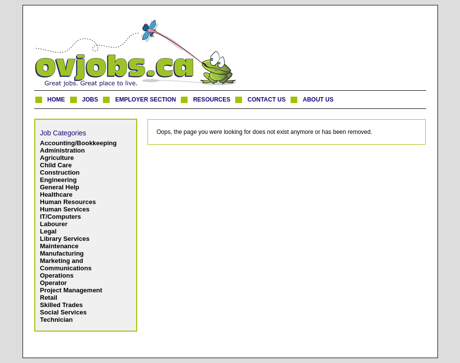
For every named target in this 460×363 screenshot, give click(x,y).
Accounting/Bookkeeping (78, 143)
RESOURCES (211, 99)
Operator (53, 282)
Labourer (54, 224)
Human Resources (68, 202)
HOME (56, 99)
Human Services (65, 209)
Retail (48, 297)
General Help (59, 187)
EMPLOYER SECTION (145, 99)
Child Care (56, 165)
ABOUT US (318, 99)
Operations (57, 275)
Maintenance (59, 246)
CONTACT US (266, 99)
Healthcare (56, 194)
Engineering (58, 179)
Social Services (63, 312)
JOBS (90, 99)
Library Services (65, 238)
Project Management (71, 290)
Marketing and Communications (66, 264)
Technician (56, 319)
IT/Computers (60, 216)
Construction (60, 172)
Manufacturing (62, 253)
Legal (48, 231)
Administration (62, 150)
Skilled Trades (61, 305)
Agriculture (57, 157)
